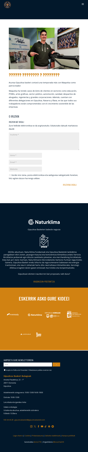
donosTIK (37, 442)
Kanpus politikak (68, 436)
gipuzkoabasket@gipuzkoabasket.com (29, 420)
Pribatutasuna (37, 436)
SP (49, 426)
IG (32, 426)
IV (53, 426)
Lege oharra (18, 436)
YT (42, 426)
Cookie (27, 436)
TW (36, 426)
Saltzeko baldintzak (52, 436)
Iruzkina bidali (70, 184)
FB (39, 426)
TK (46, 426)
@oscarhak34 (58, 442)
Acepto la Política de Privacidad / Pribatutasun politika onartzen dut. (28, 370)
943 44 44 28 (8, 420)
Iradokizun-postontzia (44, 281)
